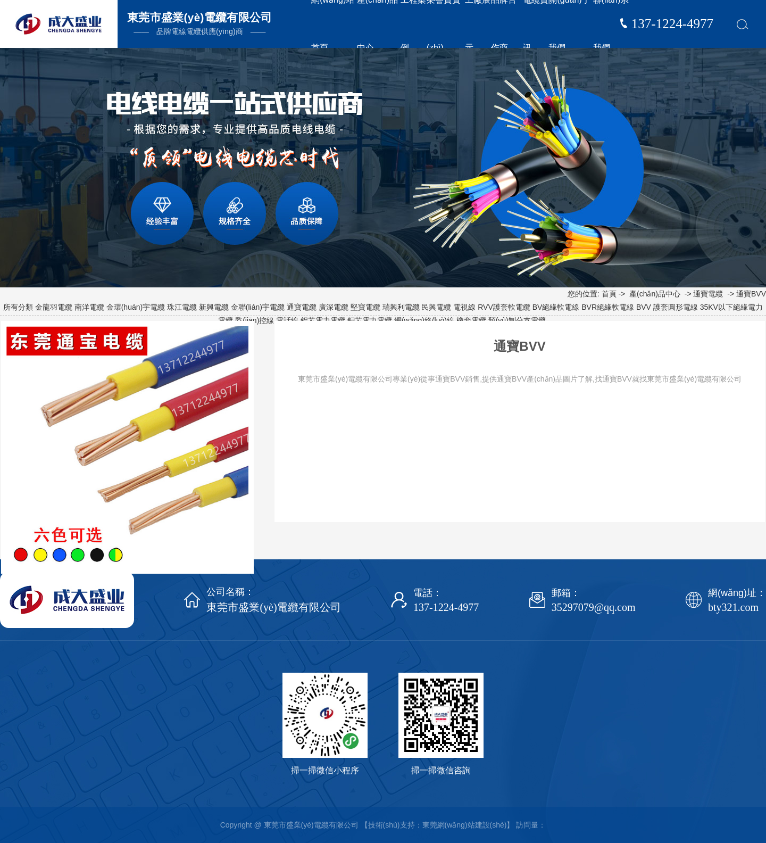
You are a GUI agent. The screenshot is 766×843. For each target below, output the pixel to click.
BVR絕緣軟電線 (607, 307)
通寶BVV (751, 294)
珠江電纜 (182, 307)
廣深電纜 (333, 307)
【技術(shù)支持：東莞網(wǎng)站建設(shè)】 (437, 825)
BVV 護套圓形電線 (667, 307)
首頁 (609, 294)
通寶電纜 (708, 294)
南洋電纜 (89, 307)
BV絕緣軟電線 (556, 307)
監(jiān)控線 (254, 320)
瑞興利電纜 (401, 307)
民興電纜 (436, 307)
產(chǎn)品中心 (654, 294)
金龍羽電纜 (53, 307)
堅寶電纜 (365, 307)
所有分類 (18, 307)
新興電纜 (214, 307)
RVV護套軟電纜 (504, 307)
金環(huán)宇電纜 (135, 307)
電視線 (464, 307)
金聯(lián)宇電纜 (258, 307)
